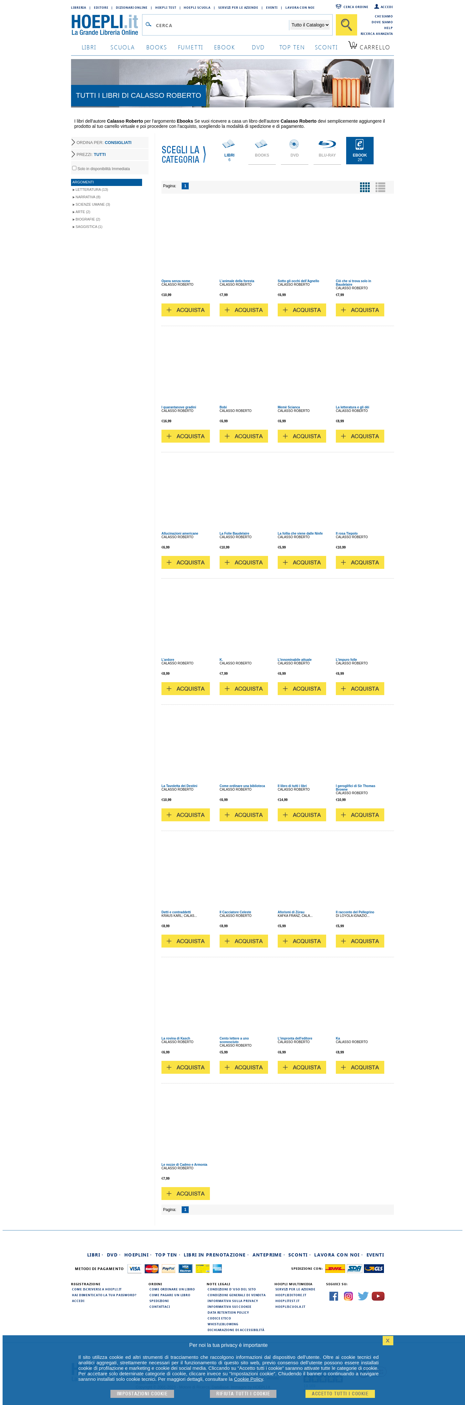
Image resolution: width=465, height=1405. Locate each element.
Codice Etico (219, 1318)
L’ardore (167, 659)
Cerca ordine (356, 7)
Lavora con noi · (338, 1255)
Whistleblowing (223, 1324)
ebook (224, 47)
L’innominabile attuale (295, 659)
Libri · (95, 1255)
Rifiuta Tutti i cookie (243, 1393)
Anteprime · (269, 1255)
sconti (326, 47)
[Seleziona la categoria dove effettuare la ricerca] (310, 25)
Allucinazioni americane (179, 533)
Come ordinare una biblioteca (242, 786)
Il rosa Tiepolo (347, 533)
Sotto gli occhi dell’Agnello (298, 281)
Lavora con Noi (300, 7)
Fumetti (190, 47)
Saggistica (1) (89, 227)
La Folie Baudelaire (234, 533)
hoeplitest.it (287, 1301)
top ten (292, 47)
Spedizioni (159, 1301)
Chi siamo (384, 16)
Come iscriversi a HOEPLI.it (97, 1289)
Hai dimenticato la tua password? (104, 1295)
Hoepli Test (165, 7)
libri (89, 47)
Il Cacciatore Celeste (235, 912)
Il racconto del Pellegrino (355, 912)
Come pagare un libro (170, 1295)
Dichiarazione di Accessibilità (236, 1330)
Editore (101, 7)
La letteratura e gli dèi (352, 407)
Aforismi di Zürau (291, 912)
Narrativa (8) (88, 197)
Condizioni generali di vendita (237, 1295)
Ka (338, 1038)
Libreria (78, 7)
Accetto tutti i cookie (340, 1393)
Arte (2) (83, 212)
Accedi (387, 7)
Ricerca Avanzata (377, 34)
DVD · (114, 1255)
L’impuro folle (346, 659)
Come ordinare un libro (172, 1289)
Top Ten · (168, 1255)
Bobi (223, 407)
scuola (122, 47)
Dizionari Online (131, 7)
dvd (258, 47)
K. (221, 659)
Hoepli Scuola (197, 7)
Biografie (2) (88, 219)
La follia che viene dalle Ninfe (300, 533)
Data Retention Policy (228, 1312)
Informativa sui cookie (230, 1306)
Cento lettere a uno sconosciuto (234, 1040)
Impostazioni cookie (142, 1393)
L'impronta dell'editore (295, 1038)
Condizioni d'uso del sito (232, 1289)
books (156, 47)
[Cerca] (346, 25)
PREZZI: (91, 154)
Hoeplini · (138, 1255)
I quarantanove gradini (178, 407)
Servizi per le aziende (238, 7)
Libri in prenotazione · (216, 1255)
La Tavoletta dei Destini (179, 786)
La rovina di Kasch (175, 1038)
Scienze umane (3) (93, 204)
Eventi (272, 7)
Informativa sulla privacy (233, 1301)
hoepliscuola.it (290, 1306)
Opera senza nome (175, 281)
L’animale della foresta (237, 281)
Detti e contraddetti (176, 912)
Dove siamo (382, 22)
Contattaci (160, 1306)
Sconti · (299, 1255)
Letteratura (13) (92, 189)
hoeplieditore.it (290, 1295)
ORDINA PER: (104, 142)
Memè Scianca (289, 407)
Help (388, 28)
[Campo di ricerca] (222, 25)
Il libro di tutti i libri (292, 786)
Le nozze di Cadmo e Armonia (184, 1164)
